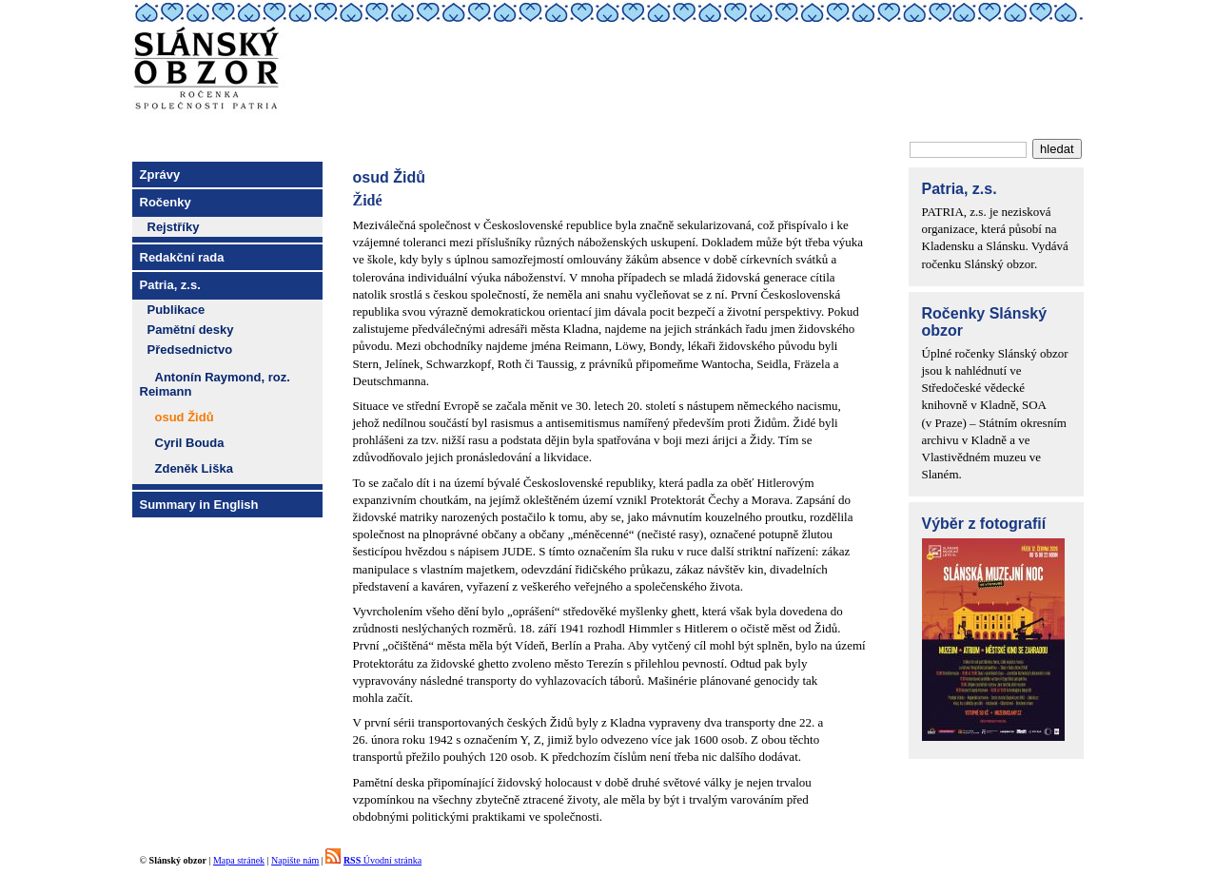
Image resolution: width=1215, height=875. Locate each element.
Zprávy (160, 174)
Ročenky (165, 202)
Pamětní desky (190, 329)
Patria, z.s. (170, 285)
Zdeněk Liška (194, 468)
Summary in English (199, 504)
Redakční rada (182, 257)
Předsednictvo (190, 349)
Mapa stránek (239, 860)
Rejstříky (173, 227)
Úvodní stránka (382, 860)
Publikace (176, 309)
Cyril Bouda (190, 443)
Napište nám (295, 860)
